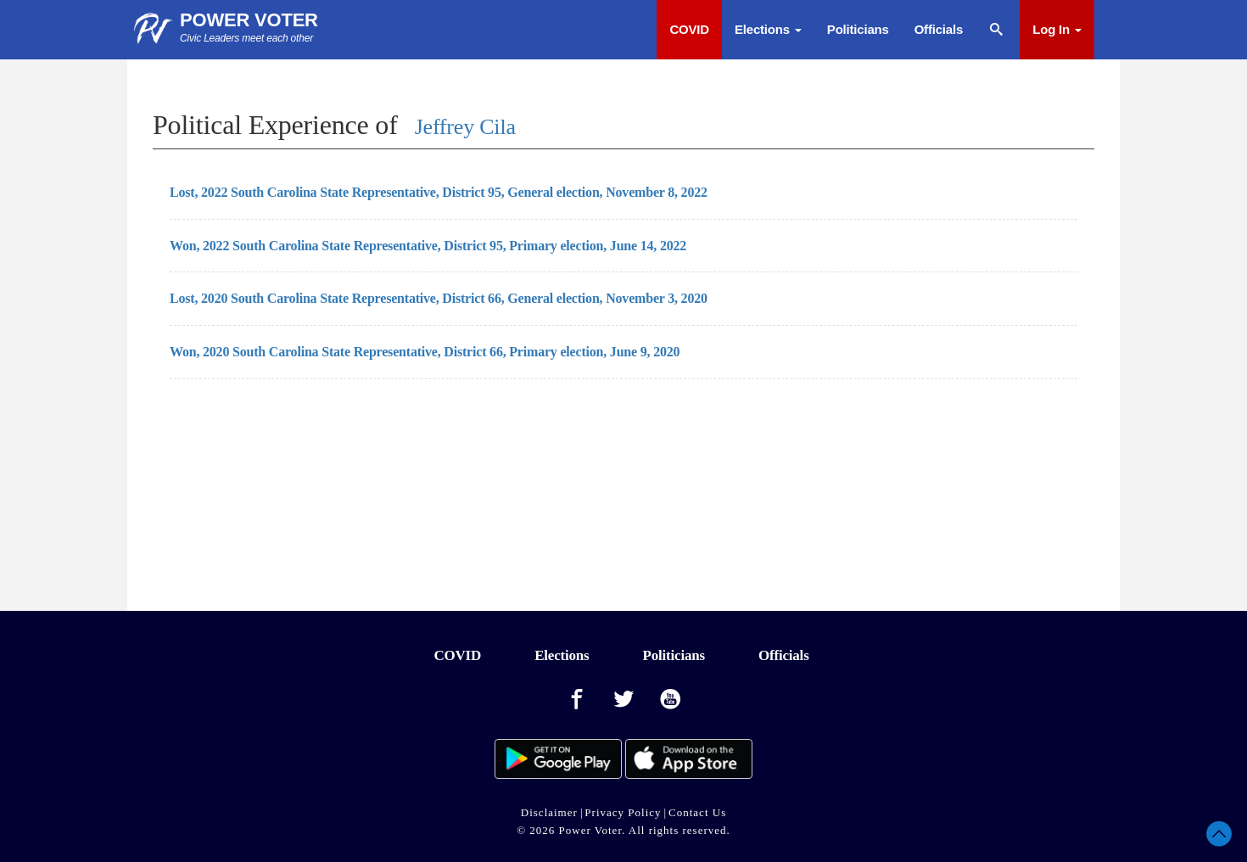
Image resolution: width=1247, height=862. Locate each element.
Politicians (858, 29)
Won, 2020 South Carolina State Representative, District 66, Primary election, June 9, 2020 (424, 351)
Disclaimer (549, 812)
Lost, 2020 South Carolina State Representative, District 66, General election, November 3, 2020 (438, 298)
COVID (689, 29)
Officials (938, 29)
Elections (768, 29)
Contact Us (697, 812)
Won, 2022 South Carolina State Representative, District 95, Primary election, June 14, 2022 (428, 245)
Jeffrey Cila (465, 127)
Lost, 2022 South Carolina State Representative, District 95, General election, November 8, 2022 (438, 192)
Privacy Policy (622, 812)
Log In (1057, 29)
